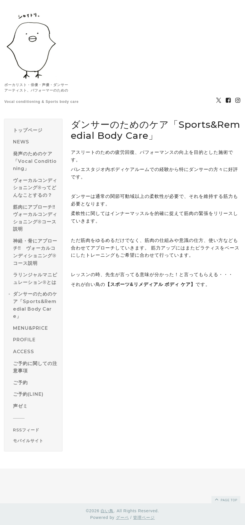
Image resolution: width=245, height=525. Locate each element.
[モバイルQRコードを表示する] (35, 440)
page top (225, 499)
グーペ (122, 517)
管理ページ (144, 517)
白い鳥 (107, 510)
